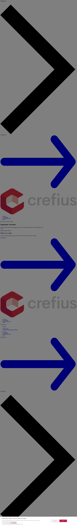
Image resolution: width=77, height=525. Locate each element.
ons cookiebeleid (13, 523)
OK (63, 521)
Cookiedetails (54, 521)
